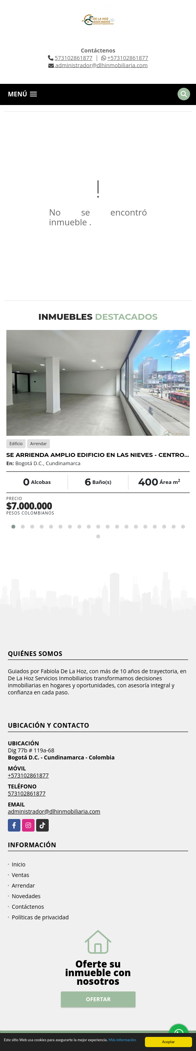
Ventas (20, 875)
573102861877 (73, 58)
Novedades (26, 896)
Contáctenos (28, 906)
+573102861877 (127, 58)
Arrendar (23, 885)
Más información (122, 1041)
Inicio (19, 864)
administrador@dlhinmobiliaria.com (54, 811)
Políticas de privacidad (40, 917)
